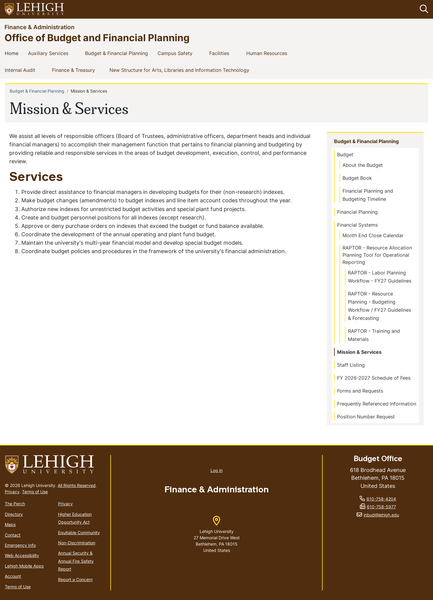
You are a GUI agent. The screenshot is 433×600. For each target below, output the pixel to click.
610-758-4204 (381, 499)
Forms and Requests (360, 390)
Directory (14, 514)
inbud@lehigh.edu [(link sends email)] (381, 515)
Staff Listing (351, 365)
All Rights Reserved (77, 485)
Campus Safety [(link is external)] (180, 53)
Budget (345, 154)
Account (13, 576)
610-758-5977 (381, 507)
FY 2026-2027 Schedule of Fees (373, 378)
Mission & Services (359, 352)
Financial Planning (357, 212)
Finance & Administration (40, 26)
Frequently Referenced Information (376, 403)
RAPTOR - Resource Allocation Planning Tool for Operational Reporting (377, 254)
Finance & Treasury (74, 69)
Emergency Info (20, 545)
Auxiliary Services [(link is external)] (53, 53)
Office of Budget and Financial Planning (97, 37)
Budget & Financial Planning (117, 53)
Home (13, 53)
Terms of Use (35, 492)
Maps (10, 524)
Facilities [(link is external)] (224, 53)
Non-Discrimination (76, 543)
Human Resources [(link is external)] (271, 53)
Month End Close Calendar (373, 235)
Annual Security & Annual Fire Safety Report (76, 561)
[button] (422, 9)
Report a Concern (75, 579)
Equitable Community (79, 532)
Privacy (12, 492)
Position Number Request (366, 416)
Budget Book (357, 178)
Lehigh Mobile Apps (24, 566)
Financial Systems (357, 225)
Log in (216, 470)
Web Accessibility (22, 556)
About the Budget (362, 165)
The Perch (15, 504)
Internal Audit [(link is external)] (25, 69)
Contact (12, 535)
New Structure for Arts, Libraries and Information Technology (180, 69)
